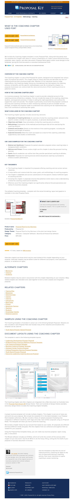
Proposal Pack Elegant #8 (17, 404)
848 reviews (27, 251)
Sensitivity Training (12, 306)
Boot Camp (9, 302)
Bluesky (11, 487)
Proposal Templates (48, 487)
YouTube (11, 485)
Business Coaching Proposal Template (18, 346)
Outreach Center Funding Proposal (17, 348)
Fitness (8, 304)
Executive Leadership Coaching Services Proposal (22, 354)
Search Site (12, 490)
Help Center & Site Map (49, 485)
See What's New (56, 8)
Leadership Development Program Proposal (20, 341)
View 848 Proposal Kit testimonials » (49, 216)
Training (8, 299)
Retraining (9, 293)
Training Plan (10, 291)
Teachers (9, 308)
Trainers (8, 297)
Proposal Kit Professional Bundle (27, 39)
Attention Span (11, 295)
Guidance (9, 274)
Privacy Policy (50, 495)
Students (9, 310)
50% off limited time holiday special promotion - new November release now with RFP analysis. (37, 1)
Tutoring (8, 273)
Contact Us (45, 490)
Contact (53, 13)
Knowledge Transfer (12, 312)
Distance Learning (12, 314)
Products (28, 483)
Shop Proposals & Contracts (25, 13)
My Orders (42, 13)
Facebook (12, 483)
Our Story (45, 483)
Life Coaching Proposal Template (16, 344)
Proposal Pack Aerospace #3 (60, 48)
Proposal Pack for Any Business (27, 35)
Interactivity (10, 301)
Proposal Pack (9, 17)
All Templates (18, 17)
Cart (63, 13)
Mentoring (9, 271)
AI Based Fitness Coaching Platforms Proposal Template (24, 342)
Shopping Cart (29, 487)
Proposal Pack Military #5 (16, 219)
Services (27, 485)
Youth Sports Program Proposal (16, 352)
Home (10, 13)
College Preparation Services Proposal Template (21, 350)
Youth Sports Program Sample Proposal (18, 330)
